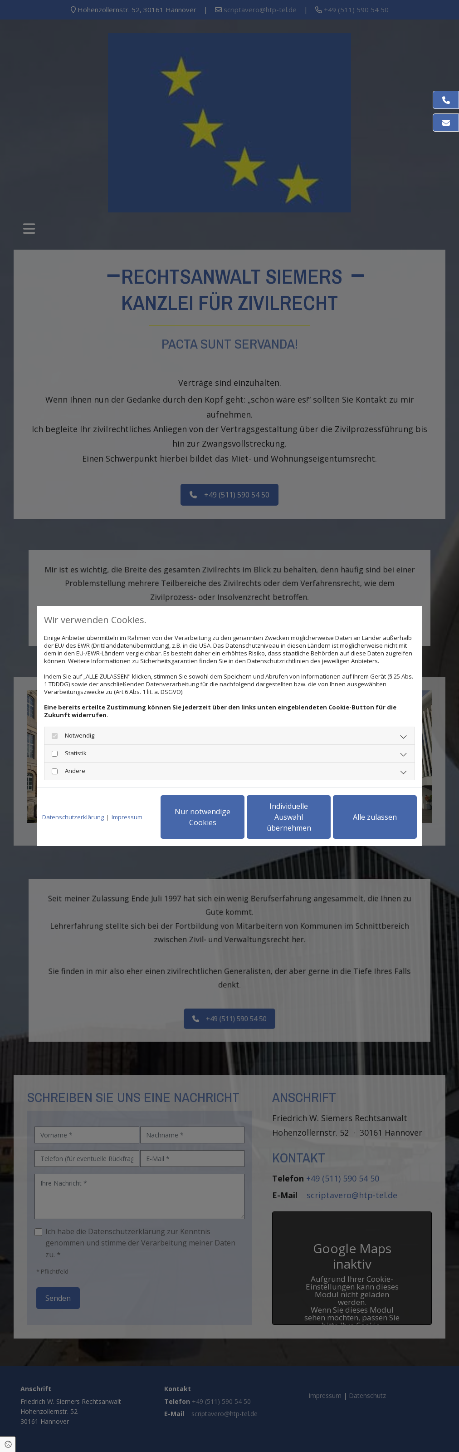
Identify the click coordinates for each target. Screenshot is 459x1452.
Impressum (127, 817)
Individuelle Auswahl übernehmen (289, 817)
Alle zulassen (375, 817)
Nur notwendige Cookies (202, 817)
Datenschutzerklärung (73, 817)
